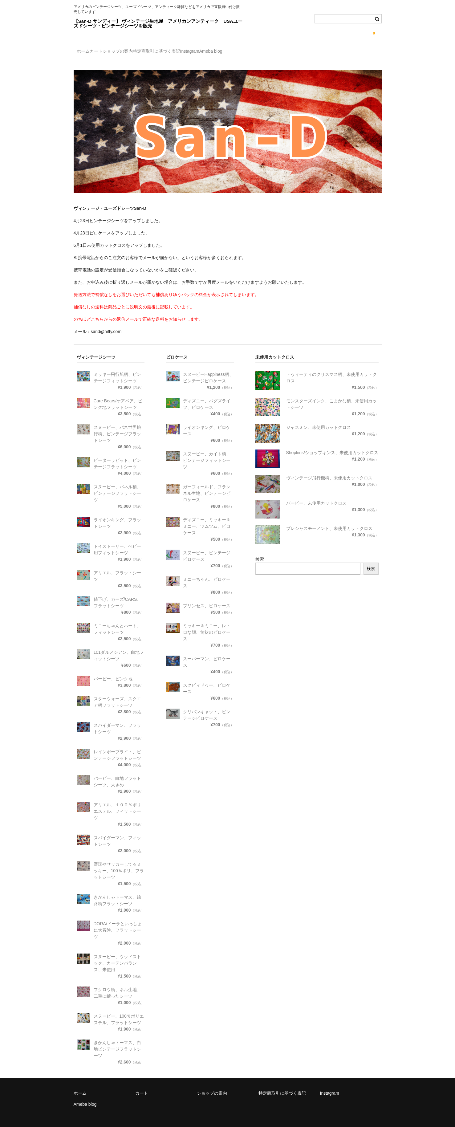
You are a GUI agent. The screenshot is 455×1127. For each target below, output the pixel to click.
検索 (259, 553)
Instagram (243, 52)
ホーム (86, 52)
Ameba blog (277, 52)
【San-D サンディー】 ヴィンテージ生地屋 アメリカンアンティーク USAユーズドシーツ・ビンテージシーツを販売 (158, 23)
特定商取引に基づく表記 (197, 52)
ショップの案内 (146, 52)
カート (111, 52)
